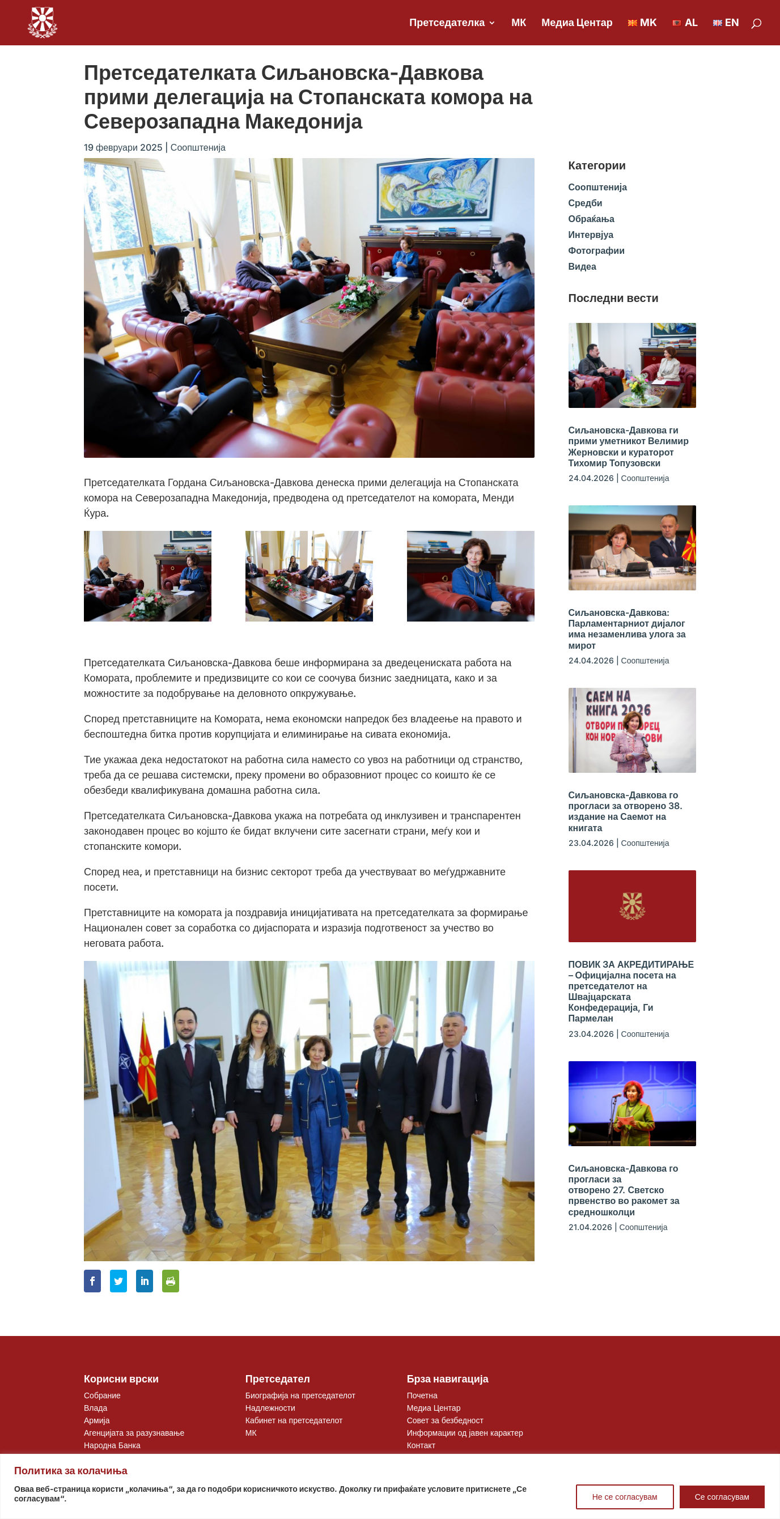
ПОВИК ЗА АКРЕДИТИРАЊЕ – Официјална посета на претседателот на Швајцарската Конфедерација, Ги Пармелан (631, 991)
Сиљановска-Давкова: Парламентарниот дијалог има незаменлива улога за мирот (627, 629)
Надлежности (270, 1407)
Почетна (422, 1395)
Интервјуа (591, 234)
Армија (96, 1420)
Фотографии (597, 250)
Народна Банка (112, 1445)
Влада (95, 1407)
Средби (586, 203)
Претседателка (447, 23)
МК (518, 23)
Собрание (102, 1395)
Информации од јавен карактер (465, 1432)
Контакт (421, 1445)
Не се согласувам (625, 1496)
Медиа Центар (577, 23)
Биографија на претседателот (300, 1395)
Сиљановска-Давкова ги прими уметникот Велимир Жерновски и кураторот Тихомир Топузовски (629, 446)
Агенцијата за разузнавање (134, 1432)
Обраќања (591, 218)
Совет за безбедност (445, 1420)
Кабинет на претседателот (294, 1420)
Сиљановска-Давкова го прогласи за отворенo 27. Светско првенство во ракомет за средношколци (624, 1190)
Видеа (582, 266)
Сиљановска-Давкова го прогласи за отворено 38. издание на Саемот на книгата (626, 811)
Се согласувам (722, 1496)
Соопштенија (198, 147)
